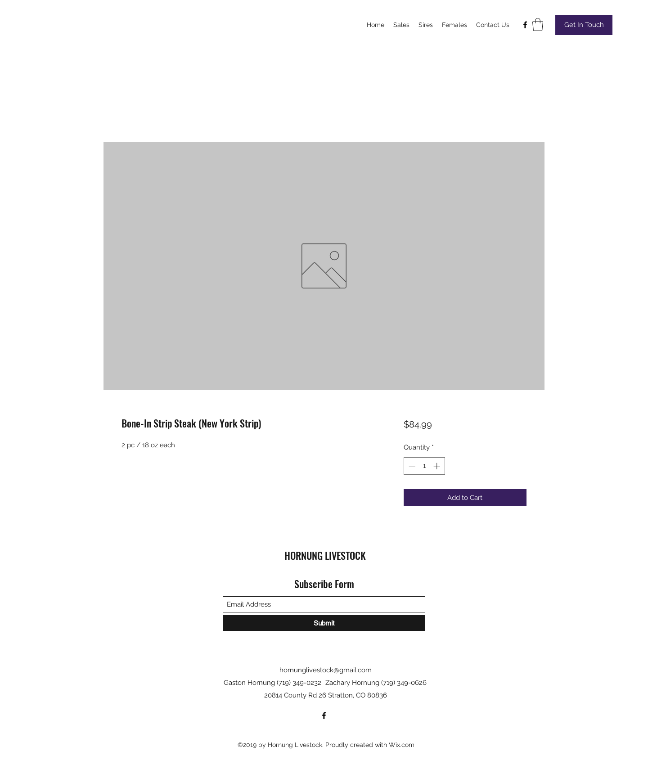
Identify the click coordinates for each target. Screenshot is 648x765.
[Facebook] (525, 24)
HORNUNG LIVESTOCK (325, 555)
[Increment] (438, 466)
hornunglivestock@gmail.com (325, 670)
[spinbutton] (424, 466)
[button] (537, 24)
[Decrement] (411, 466)
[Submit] (324, 623)
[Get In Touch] (583, 25)
